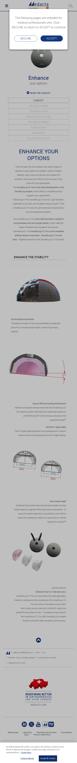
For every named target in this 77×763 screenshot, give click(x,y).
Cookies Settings (27, 758)
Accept (52, 38)
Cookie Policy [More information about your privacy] (26, 752)
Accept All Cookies (48, 758)
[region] (38, 752)
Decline (25, 38)
